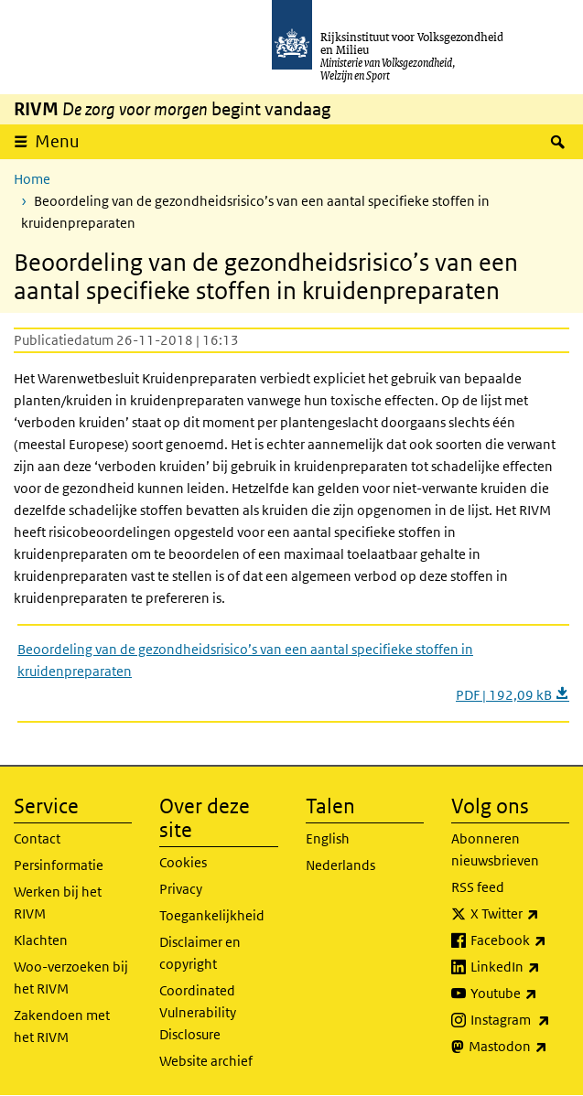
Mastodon (519, 1047)
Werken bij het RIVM (58, 902)
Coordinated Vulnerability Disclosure (197, 1012)
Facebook (519, 940)
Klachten (41, 940)
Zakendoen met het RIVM (62, 1026)
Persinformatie (58, 865)
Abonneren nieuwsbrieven (495, 849)
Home (32, 179)
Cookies (183, 862)
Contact (37, 838)
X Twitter (519, 914)
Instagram (519, 1020)
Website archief (206, 1060)
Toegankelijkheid (212, 915)
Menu (57, 141)
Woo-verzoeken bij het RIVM (71, 977)
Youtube (519, 994)
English (328, 838)
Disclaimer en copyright (200, 952)
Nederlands (340, 865)
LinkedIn (519, 967)
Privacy (180, 888)
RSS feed (477, 887)
